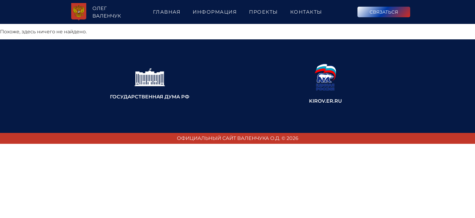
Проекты (263, 12)
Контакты (306, 12)
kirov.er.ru (325, 101)
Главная (167, 12)
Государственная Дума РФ (149, 97)
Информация (215, 12)
